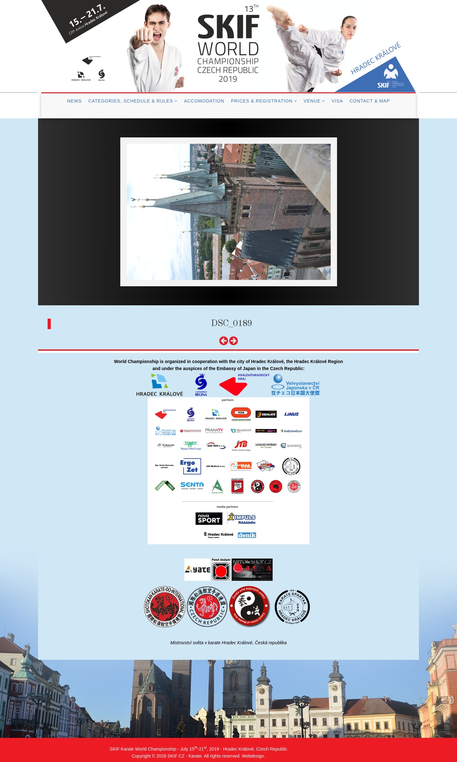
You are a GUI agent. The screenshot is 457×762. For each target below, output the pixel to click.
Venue (312, 100)
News (74, 100)
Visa (337, 100)
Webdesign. (253, 756)
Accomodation (204, 100)
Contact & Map (370, 100)
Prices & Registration (262, 100)
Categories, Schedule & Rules (130, 100)
